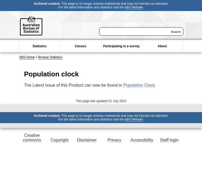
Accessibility (141, 140)
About (162, 46)
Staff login (169, 140)
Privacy (114, 140)
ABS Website (133, 7)
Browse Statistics (50, 57)
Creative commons (32, 137)
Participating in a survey (121, 46)
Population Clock (139, 85)
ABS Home (27, 57)
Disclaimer (87, 140)
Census (80, 46)
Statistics (40, 46)
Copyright (59, 140)
